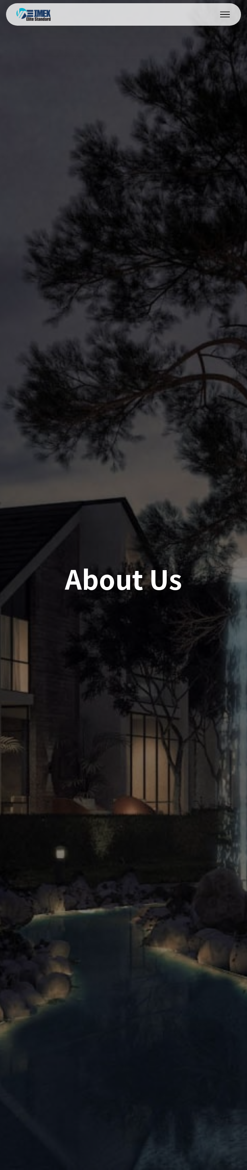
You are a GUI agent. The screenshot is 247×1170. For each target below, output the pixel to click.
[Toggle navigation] (225, 14)
